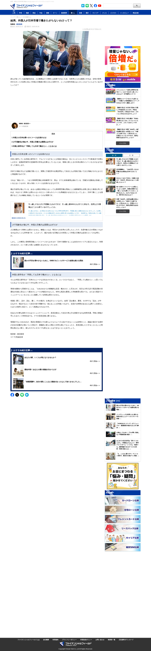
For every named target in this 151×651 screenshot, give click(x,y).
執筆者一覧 (111, 639)
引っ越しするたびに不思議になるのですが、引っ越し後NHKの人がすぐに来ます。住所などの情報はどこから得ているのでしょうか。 (127, 162)
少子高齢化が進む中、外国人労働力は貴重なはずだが (32, 141)
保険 (47, 13)
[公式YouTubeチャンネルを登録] (100, 6)
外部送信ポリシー (86, 639)
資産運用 (64, 13)
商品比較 (136, 13)
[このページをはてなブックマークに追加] (83, 6)
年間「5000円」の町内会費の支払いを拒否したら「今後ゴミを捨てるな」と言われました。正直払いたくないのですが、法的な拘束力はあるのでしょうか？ (127, 203)
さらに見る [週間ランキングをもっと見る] (122, 211)
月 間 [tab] (131, 155)
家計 (87, 13)
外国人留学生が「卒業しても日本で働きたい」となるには (34, 146)
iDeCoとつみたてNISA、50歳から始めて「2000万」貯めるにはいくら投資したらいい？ (127, 180)
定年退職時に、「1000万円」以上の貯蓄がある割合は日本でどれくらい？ (127, 171)
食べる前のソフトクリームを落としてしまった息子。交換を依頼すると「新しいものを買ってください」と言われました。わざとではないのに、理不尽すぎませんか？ (127, 190)
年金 (40, 13)
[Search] (117, 6)
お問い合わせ (100, 639)
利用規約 (55, 639)
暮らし (73, 13)
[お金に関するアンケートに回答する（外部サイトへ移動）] (123, 476)
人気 (13, 13)
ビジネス (113, 13)
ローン (55, 13)
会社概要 (46, 639)
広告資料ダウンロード (126, 639)
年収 (20, 13)
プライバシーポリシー (69, 639)
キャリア (95, 13)
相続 (27, 13)
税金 (34, 13)
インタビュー (124, 13)
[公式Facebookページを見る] (95, 6)
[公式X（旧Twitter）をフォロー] (91, 6)
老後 (80, 13)
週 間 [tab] (114, 155)
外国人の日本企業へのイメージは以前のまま (29, 137)
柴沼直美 (19, 24)
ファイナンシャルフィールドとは (29, 639)
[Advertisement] (56, 105)
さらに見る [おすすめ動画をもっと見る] (122, 143)
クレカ (104, 13)
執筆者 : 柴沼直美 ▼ (25, 123)
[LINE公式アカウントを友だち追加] (87, 6)
